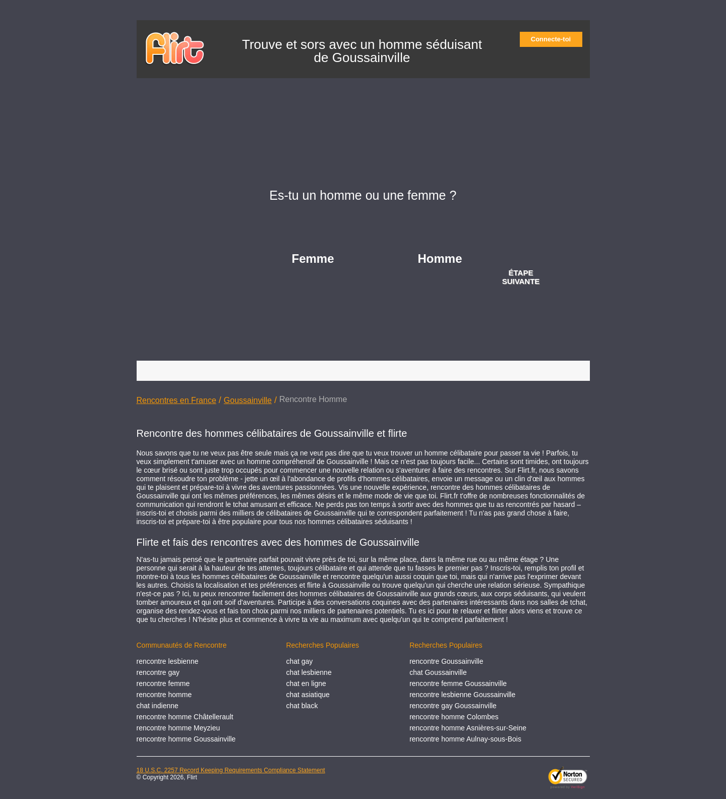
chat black (302, 706)
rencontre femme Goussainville (458, 683)
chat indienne (157, 706)
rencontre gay (158, 672)
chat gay (299, 661)
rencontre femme (163, 683)
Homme (440, 258)
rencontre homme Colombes (454, 717)
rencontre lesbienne (168, 661)
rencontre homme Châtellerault (185, 717)
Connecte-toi (554, 39)
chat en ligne (306, 683)
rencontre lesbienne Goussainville (462, 695)
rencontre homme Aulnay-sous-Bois (465, 739)
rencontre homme (164, 695)
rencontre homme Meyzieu (178, 728)
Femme (313, 258)
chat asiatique (307, 695)
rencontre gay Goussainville (453, 706)
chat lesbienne (308, 672)
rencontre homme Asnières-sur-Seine (467, 728)
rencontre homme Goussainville (186, 739)
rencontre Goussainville (446, 661)
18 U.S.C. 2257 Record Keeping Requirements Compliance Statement (231, 770)
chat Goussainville (438, 672)
